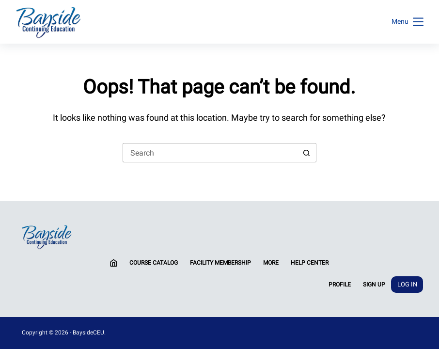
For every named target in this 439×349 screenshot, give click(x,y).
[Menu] (407, 21)
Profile (340, 284)
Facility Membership (220, 262)
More (271, 262)
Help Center (310, 262)
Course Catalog (153, 262)
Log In (407, 284)
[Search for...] (210, 152)
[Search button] (306, 152)
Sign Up (374, 284)
